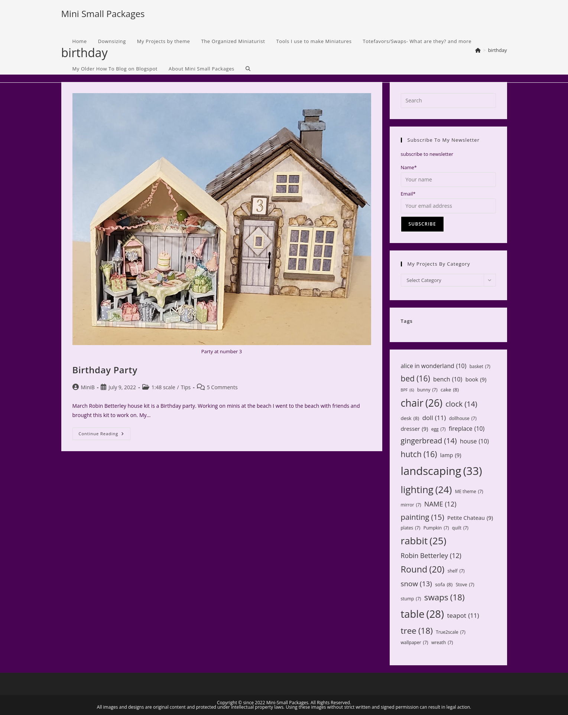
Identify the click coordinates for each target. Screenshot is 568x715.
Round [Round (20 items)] (423, 569)
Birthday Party (104, 370)
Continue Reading (105, 435)
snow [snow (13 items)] (416, 583)
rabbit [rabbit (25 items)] (424, 541)
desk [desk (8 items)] (410, 418)
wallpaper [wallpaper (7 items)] (414, 643)
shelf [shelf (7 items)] (456, 571)
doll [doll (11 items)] (434, 418)
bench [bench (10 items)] (447, 379)
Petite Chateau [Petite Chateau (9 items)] (470, 518)
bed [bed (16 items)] (415, 378)
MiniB (88, 387)
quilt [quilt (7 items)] (460, 528)
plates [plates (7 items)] (411, 528)
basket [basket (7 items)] (480, 367)
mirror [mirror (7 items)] (411, 505)
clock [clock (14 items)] (461, 403)
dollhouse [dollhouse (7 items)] (463, 418)
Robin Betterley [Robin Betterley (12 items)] (431, 555)
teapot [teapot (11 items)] (463, 615)
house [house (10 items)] (474, 441)
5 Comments (222, 387)
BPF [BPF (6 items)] (407, 390)
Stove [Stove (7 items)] (465, 585)
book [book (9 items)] (476, 379)
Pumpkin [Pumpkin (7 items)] (436, 528)
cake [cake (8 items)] (450, 389)
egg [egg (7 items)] (438, 429)
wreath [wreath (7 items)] (442, 643)
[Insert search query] (448, 100)
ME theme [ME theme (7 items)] (469, 492)
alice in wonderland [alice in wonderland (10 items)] (434, 366)
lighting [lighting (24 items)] (426, 489)
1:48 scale (163, 387)
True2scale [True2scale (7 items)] (450, 632)
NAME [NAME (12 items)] (440, 504)
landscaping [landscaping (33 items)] (441, 471)
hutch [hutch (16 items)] (419, 454)
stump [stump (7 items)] (411, 599)
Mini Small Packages (103, 13)
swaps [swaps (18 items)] (444, 597)
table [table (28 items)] (422, 614)
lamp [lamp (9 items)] (450, 455)
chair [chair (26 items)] (421, 403)
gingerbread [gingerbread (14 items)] (429, 440)
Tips (186, 387)
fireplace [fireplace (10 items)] (466, 428)
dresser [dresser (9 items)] (414, 429)
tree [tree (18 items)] (417, 630)
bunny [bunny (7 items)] (427, 390)
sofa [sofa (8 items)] (443, 584)
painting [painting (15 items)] (422, 517)
